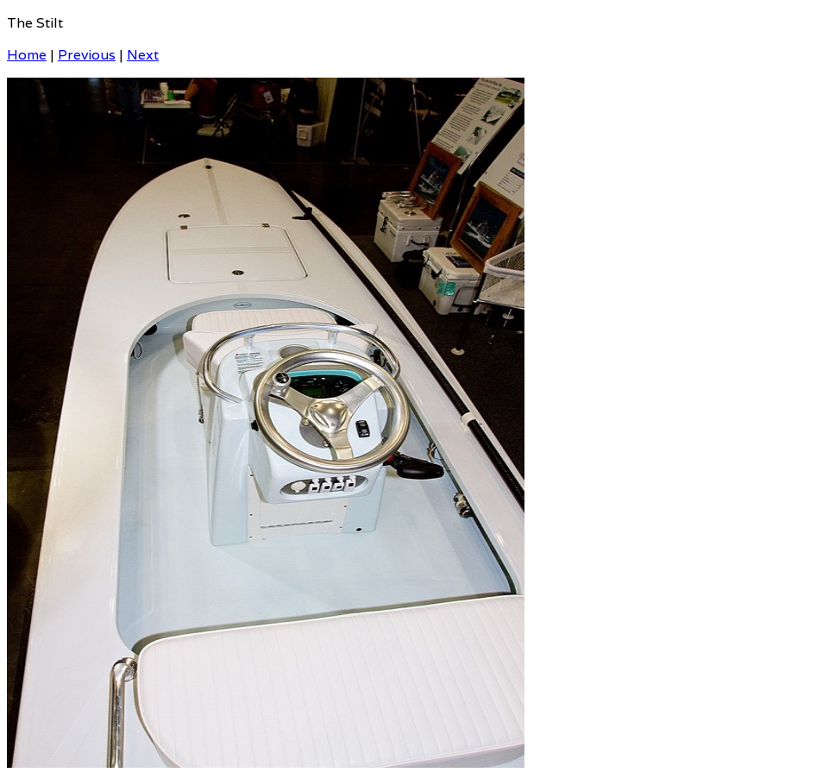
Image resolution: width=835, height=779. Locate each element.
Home (27, 55)
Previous (87, 55)
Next (143, 55)
